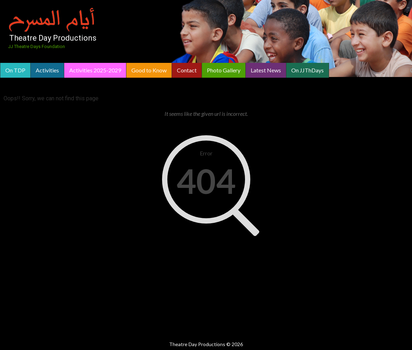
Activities (47, 70)
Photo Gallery (223, 70)
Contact (187, 70)
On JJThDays (307, 70)
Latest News (266, 70)
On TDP (15, 70)
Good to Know (149, 70)
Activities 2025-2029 (95, 70)
